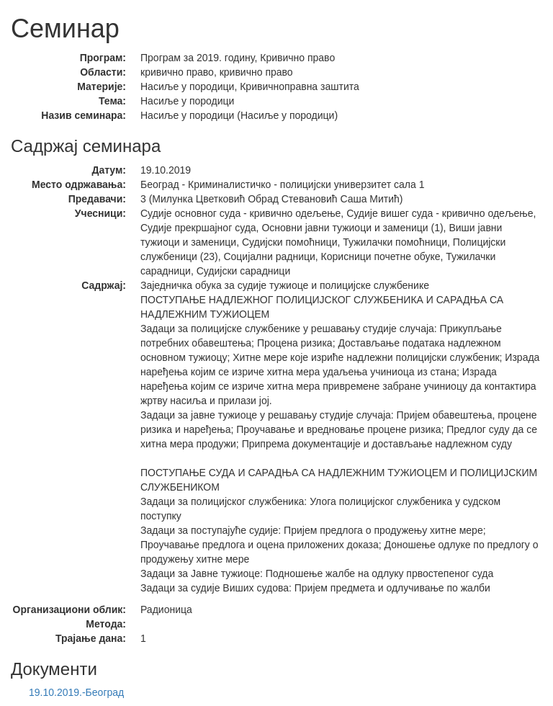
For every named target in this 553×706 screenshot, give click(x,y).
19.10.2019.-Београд (76, 692)
